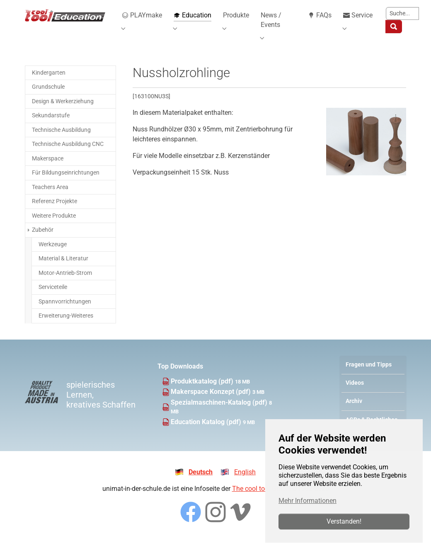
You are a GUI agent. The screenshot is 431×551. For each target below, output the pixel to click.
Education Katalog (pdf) (207, 433)
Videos (355, 394)
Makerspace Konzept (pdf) (211, 403)
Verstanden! (344, 521)
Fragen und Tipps (369, 375)
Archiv (354, 412)
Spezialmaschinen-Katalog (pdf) (220, 413)
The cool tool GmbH (261, 500)
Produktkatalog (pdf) (203, 392)
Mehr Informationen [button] (307, 501)
